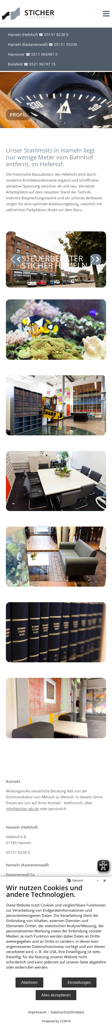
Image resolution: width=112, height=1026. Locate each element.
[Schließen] (104, 880)
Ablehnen (29, 982)
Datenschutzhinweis (67, 1012)
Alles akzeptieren (56, 995)
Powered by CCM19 (56, 1021)
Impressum (37, 1012)
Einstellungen (79, 982)
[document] (56, 930)
